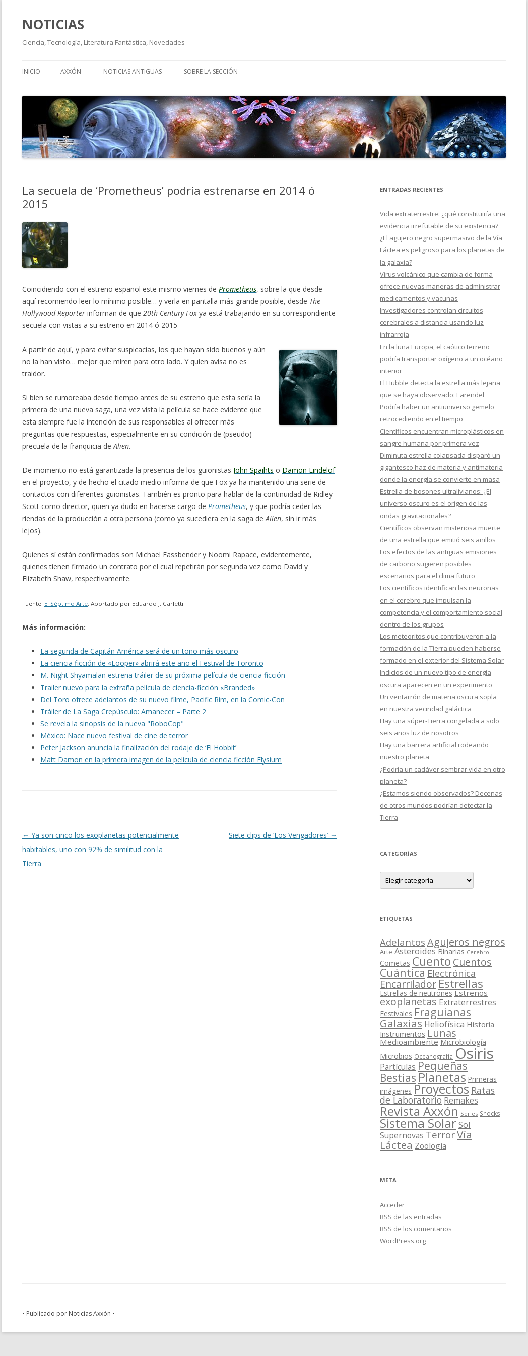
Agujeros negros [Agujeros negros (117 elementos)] (466, 942)
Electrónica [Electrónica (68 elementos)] (451, 973)
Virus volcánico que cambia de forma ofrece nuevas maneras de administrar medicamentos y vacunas (440, 286)
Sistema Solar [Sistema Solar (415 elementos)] (418, 1123)
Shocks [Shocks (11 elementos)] (490, 1113)
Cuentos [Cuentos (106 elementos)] (472, 962)
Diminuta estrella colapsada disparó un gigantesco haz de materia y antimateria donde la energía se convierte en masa (441, 467)
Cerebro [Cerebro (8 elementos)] (478, 952)
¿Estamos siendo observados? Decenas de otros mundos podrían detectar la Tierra (441, 805)
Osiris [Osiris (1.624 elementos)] (474, 1053)
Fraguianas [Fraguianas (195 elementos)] (442, 1012)
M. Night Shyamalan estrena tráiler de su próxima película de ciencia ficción (162, 675)
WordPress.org (403, 1240)
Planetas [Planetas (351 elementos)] (442, 1077)
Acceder (392, 1204)
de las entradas (411, 1216)
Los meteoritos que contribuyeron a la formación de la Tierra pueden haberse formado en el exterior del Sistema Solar (442, 648)
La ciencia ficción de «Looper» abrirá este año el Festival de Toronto (151, 663)
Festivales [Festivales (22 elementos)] (396, 1014)
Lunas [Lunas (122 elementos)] (441, 1033)
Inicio (31, 71)
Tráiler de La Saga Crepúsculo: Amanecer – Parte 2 (123, 711)
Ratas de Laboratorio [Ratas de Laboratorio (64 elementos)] (437, 1095)
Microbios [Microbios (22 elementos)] (396, 1056)
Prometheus (227, 506)
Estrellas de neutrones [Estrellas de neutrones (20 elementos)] (416, 993)
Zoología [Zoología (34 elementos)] (430, 1145)
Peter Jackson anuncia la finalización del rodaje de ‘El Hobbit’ (138, 747)
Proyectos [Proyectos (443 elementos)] (441, 1089)
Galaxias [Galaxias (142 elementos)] (401, 1023)
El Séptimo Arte (66, 603)
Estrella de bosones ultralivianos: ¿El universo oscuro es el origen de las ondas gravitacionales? (435, 503)
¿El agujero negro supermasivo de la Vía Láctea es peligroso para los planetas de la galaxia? (442, 250)
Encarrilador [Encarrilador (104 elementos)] (408, 984)
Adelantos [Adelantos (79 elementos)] (402, 942)
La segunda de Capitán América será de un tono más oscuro (139, 651)
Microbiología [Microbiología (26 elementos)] (463, 1042)
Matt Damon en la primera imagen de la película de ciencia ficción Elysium (161, 760)
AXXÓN (70, 71)
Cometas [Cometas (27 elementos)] (395, 963)
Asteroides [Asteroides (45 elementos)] (415, 951)
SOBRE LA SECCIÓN (211, 71)
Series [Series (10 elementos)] (469, 1113)
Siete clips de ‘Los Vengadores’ (283, 835)
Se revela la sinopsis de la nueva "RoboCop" (112, 723)
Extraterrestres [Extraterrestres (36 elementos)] (467, 1002)
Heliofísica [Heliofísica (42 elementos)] (444, 1024)
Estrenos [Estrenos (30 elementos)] (471, 993)
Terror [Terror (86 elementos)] (440, 1134)
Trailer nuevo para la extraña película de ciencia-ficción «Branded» (147, 687)
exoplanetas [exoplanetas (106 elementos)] (408, 1001)
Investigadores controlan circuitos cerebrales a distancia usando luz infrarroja (432, 322)
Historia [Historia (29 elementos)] (480, 1024)
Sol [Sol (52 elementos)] (464, 1124)
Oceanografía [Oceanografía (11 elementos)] (433, 1056)
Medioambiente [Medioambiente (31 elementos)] (409, 1042)
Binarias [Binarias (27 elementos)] (451, 951)
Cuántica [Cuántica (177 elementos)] (402, 972)
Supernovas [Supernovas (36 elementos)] (402, 1135)
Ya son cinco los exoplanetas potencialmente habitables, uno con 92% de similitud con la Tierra (100, 849)
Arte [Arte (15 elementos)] (386, 951)
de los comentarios (416, 1228)
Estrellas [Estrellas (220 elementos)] (460, 983)
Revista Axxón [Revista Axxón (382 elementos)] (419, 1111)
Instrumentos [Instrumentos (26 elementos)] (402, 1034)
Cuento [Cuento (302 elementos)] (431, 961)
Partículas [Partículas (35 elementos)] (398, 1066)
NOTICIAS (53, 24)
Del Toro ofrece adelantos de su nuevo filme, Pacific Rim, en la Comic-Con (162, 699)
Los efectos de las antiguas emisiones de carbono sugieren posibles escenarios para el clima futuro (438, 563)
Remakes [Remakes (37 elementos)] (461, 1100)
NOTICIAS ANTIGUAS (132, 71)
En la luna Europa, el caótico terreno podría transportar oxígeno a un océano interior (441, 358)
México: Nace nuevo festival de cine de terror (114, 735)
